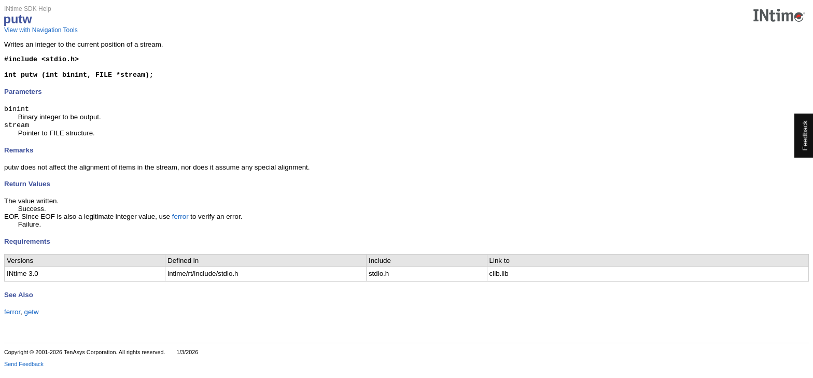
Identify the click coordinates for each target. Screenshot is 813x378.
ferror (180, 223)
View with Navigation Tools (41, 30)
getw (31, 319)
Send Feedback (24, 371)
